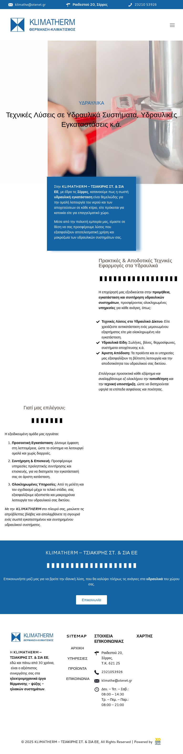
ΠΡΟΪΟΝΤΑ (77, 668)
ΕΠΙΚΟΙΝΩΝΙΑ (77, 678)
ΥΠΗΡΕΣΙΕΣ (77, 658)
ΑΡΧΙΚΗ (77, 648)
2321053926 (112, 671)
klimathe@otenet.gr (117, 680)
